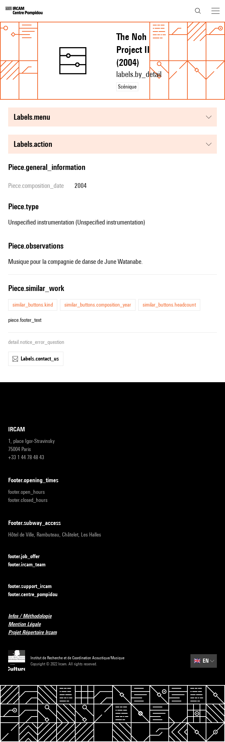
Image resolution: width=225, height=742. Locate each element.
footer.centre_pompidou (37, 594)
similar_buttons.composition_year (97, 304)
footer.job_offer (28, 556)
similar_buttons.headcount (169, 304)
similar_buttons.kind (33, 304)
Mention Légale (28, 624)
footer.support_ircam (34, 586)
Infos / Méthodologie (34, 616)
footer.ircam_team (31, 564)
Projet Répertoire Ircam (36, 632)
